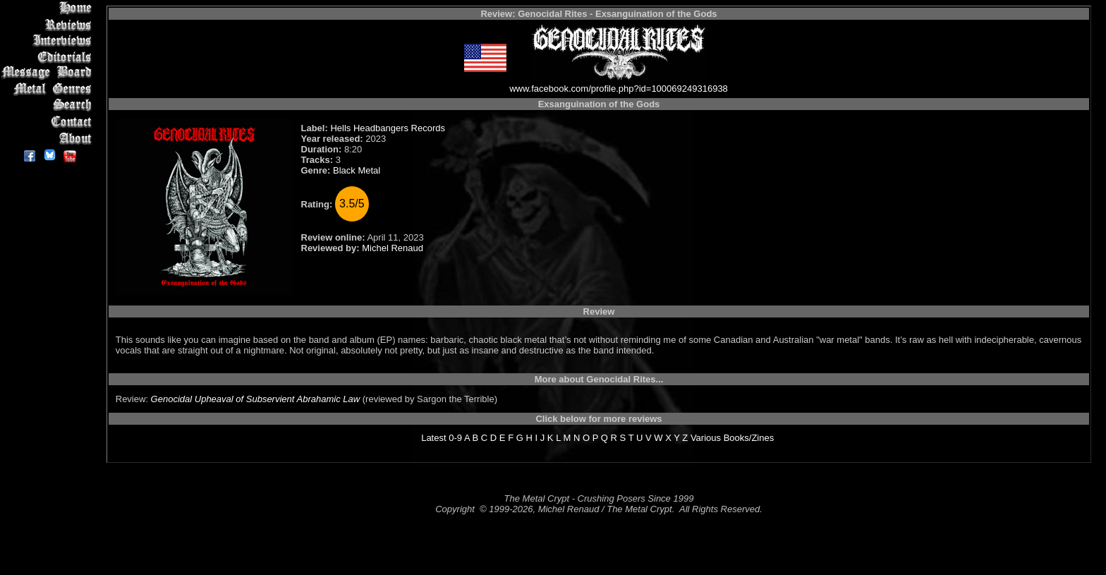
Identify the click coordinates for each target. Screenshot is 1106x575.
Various (706, 437)
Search (49, 105)
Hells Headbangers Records (387, 128)
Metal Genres (49, 89)
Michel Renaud (392, 248)
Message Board (49, 73)
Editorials (49, 57)
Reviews (49, 24)
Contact (49, 122)
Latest (433, 437)
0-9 (455, 437)
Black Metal (356, 170)
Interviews (49, 40)
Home (49, 8)
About (49, 138)
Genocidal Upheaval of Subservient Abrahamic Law (255, 399)
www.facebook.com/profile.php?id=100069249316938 (618, 88)
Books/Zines (749, 437)
